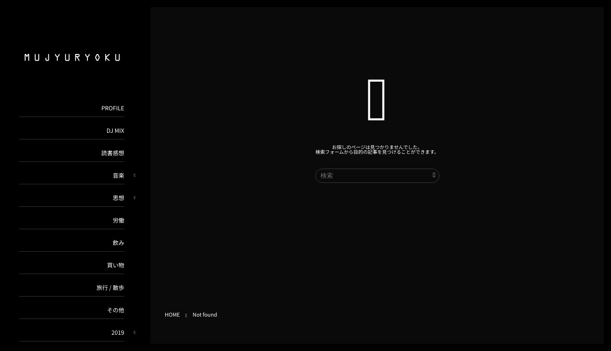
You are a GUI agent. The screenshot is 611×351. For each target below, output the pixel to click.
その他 (115, 310)
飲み (118, 243)
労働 (118, 220)
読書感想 (112, 153)
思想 (118, 198)
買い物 (115, 265)
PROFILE (112, 108)
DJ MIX (115, 131)
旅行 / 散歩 (110, 288)
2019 (117, 333)
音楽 (118, 175)
